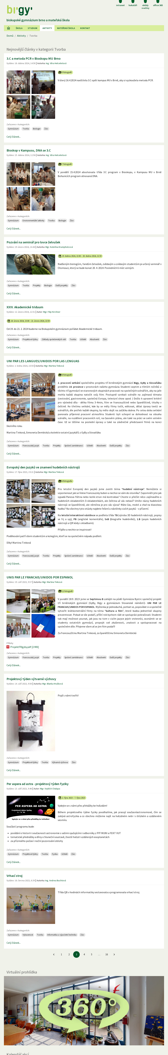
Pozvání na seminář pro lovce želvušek (33, 242)
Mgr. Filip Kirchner (51, 311)
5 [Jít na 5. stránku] (91, 954)
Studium (32, 28)
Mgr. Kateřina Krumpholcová (59, 246)
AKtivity (47, 28)
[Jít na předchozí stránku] (54, 954)
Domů (10, 35)
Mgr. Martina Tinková (54, 365)
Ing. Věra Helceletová (56, 63)
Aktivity (21, 35)
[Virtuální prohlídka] (84, 1010)
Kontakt (85, 28)
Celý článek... (14, 136)
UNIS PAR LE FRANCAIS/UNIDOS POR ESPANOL (40, 577)
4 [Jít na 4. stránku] (84, 954)
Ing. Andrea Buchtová (55, 880)
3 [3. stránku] (76, 954)
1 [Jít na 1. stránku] (61, 954)
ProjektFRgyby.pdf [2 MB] (22, 647)
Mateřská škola (66, 28)
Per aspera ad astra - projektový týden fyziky (38, 784)
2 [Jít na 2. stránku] (69, 954)
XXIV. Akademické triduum (25, 307)
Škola (19, 28)
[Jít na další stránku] (114, 954)
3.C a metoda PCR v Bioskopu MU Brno (34, 58)
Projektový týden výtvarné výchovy (31, 679)
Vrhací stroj (14, 876)
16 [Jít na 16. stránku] (106, 954)
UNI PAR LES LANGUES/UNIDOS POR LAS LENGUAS (43, 361)
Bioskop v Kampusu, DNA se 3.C (29, 150)
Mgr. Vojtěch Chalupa (50, 788)
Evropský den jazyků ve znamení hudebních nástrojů (43, 467)
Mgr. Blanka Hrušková (52, 683)
